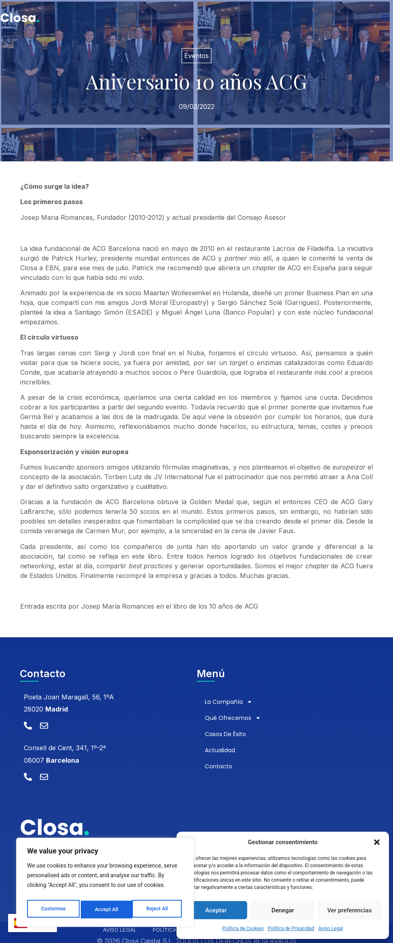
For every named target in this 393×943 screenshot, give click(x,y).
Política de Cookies (243, 928)
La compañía (228, 702)
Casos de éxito (225, 734)
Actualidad (220, 750)
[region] (105, 884)
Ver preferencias (349, 910)
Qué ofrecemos (233, 718)
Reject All (106, 909)
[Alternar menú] (385, 20)
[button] (377, 842)
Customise (52, 909)
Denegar (282, 910)
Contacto (218, 766)
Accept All (158, 909)
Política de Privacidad (291, 928)
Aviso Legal (330, 928)
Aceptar (216, 910)
